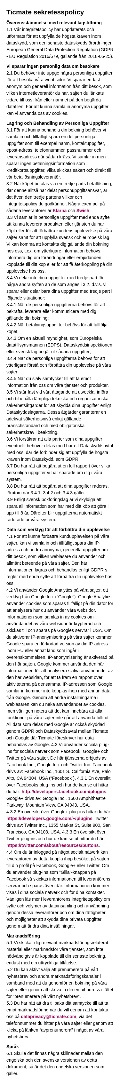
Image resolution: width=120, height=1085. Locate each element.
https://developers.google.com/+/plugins (49, 818)
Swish (82, 210)
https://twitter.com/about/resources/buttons (52, 845)
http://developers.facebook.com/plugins (63, 791)
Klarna (60, 210)
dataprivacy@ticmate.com (48, 1016)
